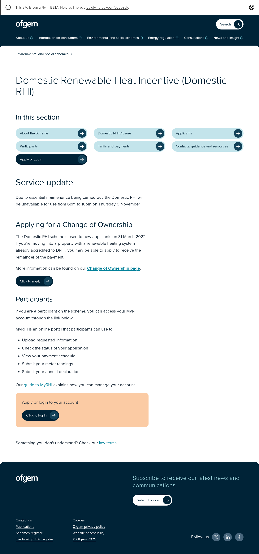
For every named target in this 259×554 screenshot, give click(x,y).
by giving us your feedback (107, 7)
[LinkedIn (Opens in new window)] (227, 537)
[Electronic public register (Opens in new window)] (34, 539)
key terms (108, 442)
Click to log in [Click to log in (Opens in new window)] (36, 415)
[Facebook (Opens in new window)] (239, 537)
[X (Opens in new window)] (216, 537)
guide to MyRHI (38, 384)
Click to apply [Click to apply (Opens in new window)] (30, 281)
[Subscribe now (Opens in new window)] (152, 500)
